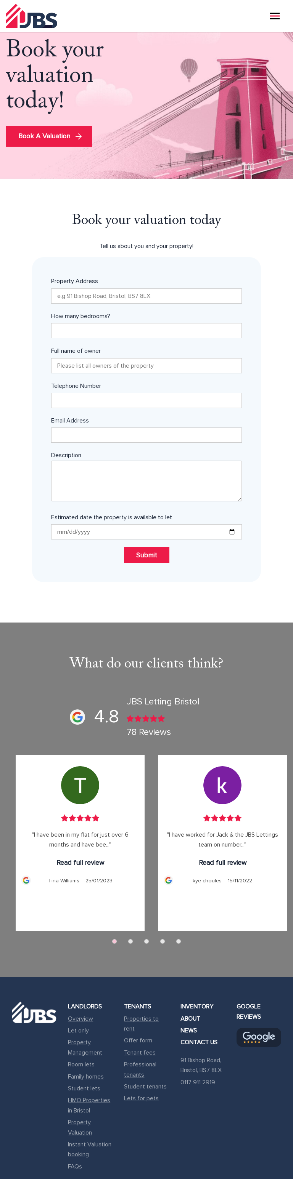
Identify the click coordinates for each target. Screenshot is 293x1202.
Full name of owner (146, 360)
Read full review (80, 862)
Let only (78, 1030)
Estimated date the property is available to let (146, 526)
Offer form (138, 1040)
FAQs (75, 1166)
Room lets (81, 1064)
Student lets (84, 1088)
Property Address (146, 290)
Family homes (86, 1076)
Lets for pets (141, 1098)
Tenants (137, 1006)
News (188, 1030)
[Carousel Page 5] (178, 941)
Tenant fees (140, 1052)
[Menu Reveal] (275, 15)
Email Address (146, 430)
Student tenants (145, 1086)
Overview (80, 1019)
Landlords (85, 1006)
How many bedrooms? (146, 325)
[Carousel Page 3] (146, 941)
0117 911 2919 (197, 1082)
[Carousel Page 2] (130, 941)
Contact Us (198, 1042)
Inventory (196, 1006)
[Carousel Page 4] (162, 941)
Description (146, 477)
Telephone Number (146, 395)
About (190, 1019)
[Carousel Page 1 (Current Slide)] (114, 941)
